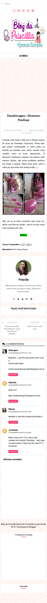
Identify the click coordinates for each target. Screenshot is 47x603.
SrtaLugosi (13, 350)
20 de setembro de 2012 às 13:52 (19, 385)
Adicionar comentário (12, 459)
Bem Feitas (11, 130)
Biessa (11, 409)
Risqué (19, 130)
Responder (13, 374)
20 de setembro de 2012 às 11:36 (19, 353)
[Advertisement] (23, 88)
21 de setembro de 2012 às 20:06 (19, 432)
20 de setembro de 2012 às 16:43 (19, 412)
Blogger (32, 527)
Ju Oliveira (13, 430)
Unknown (12, 382)
